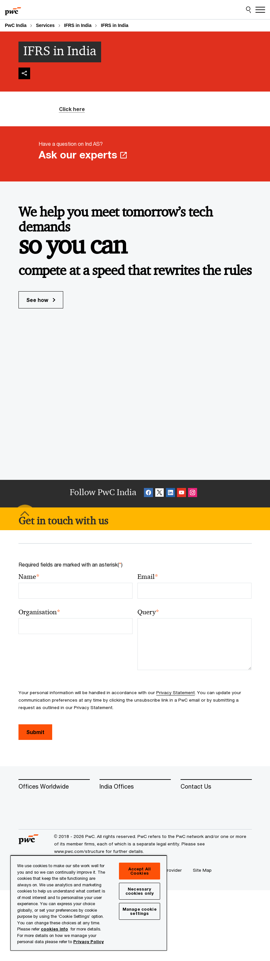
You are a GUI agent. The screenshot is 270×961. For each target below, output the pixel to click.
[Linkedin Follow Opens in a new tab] (170, 493)
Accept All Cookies (139, 871)
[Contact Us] (216, 786)
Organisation (39, 612)
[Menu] (260, 10)
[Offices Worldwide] (54, 786)
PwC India (16, 25)
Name (29, 576)
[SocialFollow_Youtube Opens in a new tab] (181, 493)
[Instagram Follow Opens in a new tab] (192, 493)
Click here (72, 109)
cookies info (54, 928)
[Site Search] (248, 9)
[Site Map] (202, 870)
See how (40, 300)
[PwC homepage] (13, 10)
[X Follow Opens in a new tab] (159, 493)
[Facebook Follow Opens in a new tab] (148, 493)
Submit (35, 732)
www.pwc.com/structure (79, 851)
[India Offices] (135, 786)
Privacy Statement (175, 692)
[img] (24, 73)
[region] (88, 903)
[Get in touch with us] (63, 521)
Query (148, 612)
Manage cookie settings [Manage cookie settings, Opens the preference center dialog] (140, 911)
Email (147, 576)
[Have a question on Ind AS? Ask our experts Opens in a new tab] (135, 153)
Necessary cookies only (139, 891)
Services (45, 25)
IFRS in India (78, 25)
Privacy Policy (88, 941)
